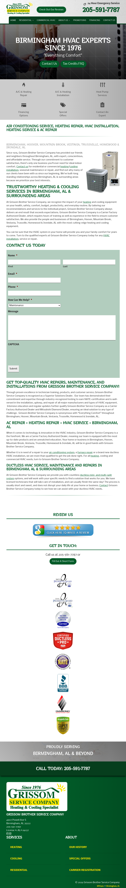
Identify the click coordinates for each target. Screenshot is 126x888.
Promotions (79, 20)
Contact (103, 485)
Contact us (22, 166)
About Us (64, 20)
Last (65, 267)
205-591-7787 (101, 9)
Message (13, 311)
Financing (94, 20)
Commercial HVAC (46, 20)
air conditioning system (61, 452)
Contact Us (109, 20)
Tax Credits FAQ (73, 63)
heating (64, 166)
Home (13, 20)
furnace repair (85, 452)
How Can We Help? (20, 300)
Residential (26, 20)
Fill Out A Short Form (63, 561)
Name (12, 255)
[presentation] (32, 354)
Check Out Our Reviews (51, 9)
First (10, 267)
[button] (23, 89)
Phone (13, 287)
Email (12, 274)
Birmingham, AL (113, 886)
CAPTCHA (13, 344)
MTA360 (100, 886)
